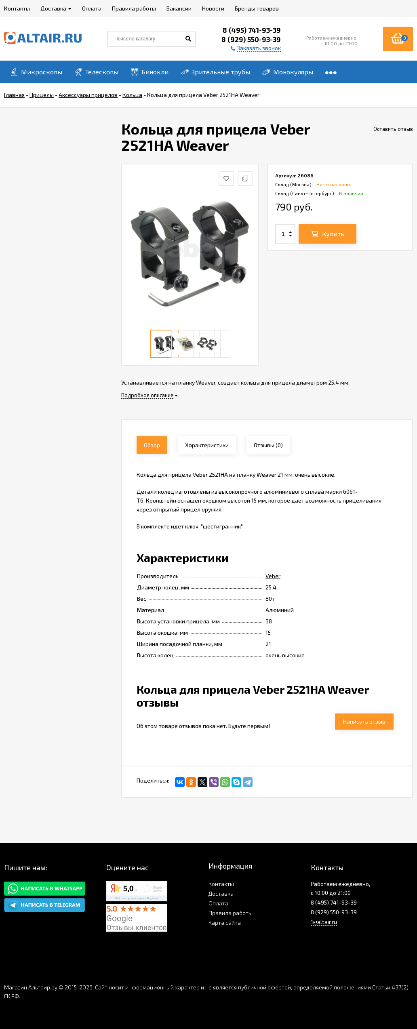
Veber (272, 575)
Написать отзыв (364, 721)
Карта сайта (224, 922)
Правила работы (230, 912)
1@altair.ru (324, 921)
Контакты (221, 883)
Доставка (221, 893)
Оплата (218, 903)
